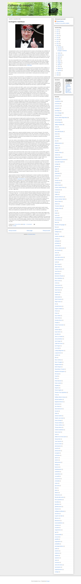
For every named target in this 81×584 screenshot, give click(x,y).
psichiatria (57, 243)
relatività (57, 555)
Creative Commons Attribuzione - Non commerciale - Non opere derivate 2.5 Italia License (69, 88)
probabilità (57, 543)
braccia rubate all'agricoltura (61, 117)
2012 (57, 41)
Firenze (56, 310)
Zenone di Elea (58, 443)
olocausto (57, 175)
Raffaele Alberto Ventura (60, 397)
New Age (57, 373)
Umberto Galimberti (59, 429)
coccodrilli (57, 476)
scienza (56, 129)
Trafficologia (29, 65)
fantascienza (57, 494)
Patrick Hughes (58, 390)
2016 (57, 33)
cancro (56, 215)
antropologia (57, 119)
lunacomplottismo (59, 522)
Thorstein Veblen (58, 206)
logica (56, 234)
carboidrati (57, 471)
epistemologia (58, 122)
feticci (56, 222)
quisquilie (57, 108)
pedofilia (57, 539)
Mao (56, 357)
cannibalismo (58, 217)
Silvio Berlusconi (58, 408)
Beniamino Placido (59, 276)
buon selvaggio (58, 113)
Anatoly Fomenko (59, 269)
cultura (56, 483)
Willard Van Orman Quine (60, 436)
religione (57, 147)
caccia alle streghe (59, 161)
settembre (60, 55)
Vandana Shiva (58, 208)
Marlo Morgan (58, 366)
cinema (56, 136)
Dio (55, 304)
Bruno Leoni (57, 280)
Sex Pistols (57, 406)
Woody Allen (57, 439)
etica (56, 140)
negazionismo (58, 529)
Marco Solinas (58, 359)
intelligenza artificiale (59, 511)
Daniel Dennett (58, 287)
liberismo (57, 518)
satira (56, 560)
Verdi (56, 434)
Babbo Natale (58, 185)
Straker (56, 203)
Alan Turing (57, 264)
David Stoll (57, 292)
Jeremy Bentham (58, 338)
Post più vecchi (46, 230)
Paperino (57, 387)
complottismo (58, 101)
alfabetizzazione (58, 143)
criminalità (57, 481)
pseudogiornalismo (59, 546)
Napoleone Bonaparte (60, 371)
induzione (57, 508)
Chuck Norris (58, 285)
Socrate (56, 411)
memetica (57, 525)
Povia (56, 394)
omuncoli (57, 536)
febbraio (59, 68)
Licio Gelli (57, 348)
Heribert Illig (57, 329)
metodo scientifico (59, 236)
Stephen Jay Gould (59, 418)
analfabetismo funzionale (60, 159)
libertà (56, 171)
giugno (59, 60)
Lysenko (57, 355)
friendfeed (57, 502)
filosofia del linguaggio (60, 224)
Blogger (48, 581)
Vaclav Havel (58, 432)
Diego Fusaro (58, 301)
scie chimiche (58, 250)
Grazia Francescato (59, 324)
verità (56, 262)
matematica (57, 173)
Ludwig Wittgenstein (59, 350)
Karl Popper (57, 345)
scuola (56, 150)
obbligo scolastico (59, 124)
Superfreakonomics (21, 178)
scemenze (57, 562)
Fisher (56, 313)
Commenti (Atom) (31, 234)
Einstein (56, 192)
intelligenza (57, 231)
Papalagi (57, 385)
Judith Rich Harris (59, 343)
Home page (29, 230)
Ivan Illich (57, 334)
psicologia (57, 110)
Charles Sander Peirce (60, 187)
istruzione (57, 513)
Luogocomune (58, 352)
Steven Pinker (58, 201)
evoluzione (57, 105)
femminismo (57, 220)
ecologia (14, 225)
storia (56, 126)
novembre (60, 49)
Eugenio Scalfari (58, 308)
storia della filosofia (59, 131)
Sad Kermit (57, 404)
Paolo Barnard (58, 380)
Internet (56, 154)
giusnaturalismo (58, 229)
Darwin (56, 133)
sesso (56, 252)
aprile (59, 64)
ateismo (56, 457)
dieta (56, 488)
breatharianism (58, 469)
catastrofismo (58, 474)
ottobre (59, 53)
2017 (57, 31)
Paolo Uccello (58, 383)
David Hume (57, 290)
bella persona (58, 462)
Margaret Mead (58, 364)
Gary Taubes (57, 315)
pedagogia (57, 241)
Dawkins (57, 294)
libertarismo (57, 520)
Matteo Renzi (58, 157)
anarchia (57, 448)
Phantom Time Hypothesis (60, 392)
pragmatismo (58, 541)
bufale (56, 213)
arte (56, 210)
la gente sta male (58, 515)
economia (57, 103)
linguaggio (57, 115)
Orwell (56, 376)
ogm (56, 532)
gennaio (59, 70)
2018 (57, 29)
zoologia (57, 571)
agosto (59, 57)
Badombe (57, 273)
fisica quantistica (58, 499)
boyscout (57, 467)
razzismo (57, 550)
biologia (56, 464)
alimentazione (58, 446)
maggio (59, 62)
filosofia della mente (59, 497)
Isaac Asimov (58, 331)
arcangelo (57, 453)
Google (56, 322)
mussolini (57, 527)
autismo (56, 460)
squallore (57, 255)
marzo (59, 66)
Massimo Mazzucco (59, 196)
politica (56, 145)
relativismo (57, 553)
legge (56, 168)
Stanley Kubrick (58, 415)
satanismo (57, 557)
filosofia (56, 99)
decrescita (57, 485)
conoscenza (57, 478)
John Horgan (58, 341)
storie (56, 178)
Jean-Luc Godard (59, 336)
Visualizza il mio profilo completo (62, 23)
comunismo (57, 138)
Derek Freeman (58, 299)
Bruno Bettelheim (58, 278)
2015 (57, 35)
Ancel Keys (57, 271)
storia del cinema (58, 564)
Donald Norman (58, 306)
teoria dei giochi (58, 259)
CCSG (56, 283)
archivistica (57, 455)
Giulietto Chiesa (58, 152)
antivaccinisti (57, 450)
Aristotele (57, 182)
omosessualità (58, 534)
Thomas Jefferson (59, 425)
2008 (57, 75)
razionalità (57, 245)
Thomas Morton (60, 21)
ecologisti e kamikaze (17, 22)
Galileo (56, 194)
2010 (57, 45)
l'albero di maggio (20, 5)
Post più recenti (12, 230)
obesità (56, 238)
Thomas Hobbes (58, 422)
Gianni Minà (57, 317)
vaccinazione (58, 567)
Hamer (56, 327)
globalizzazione (58, 506)
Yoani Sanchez (58, 441)
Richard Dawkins (58, 399)
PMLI (56, 378)
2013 (57, 39)
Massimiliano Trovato (59, 369)
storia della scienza (59, 257)
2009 (57, 73)
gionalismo (57, 504)
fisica (56, 227)
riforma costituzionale (59, 248)
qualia (56, 548)
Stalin (56, 413)
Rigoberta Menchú (59, 401)
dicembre (60, 47)
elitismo (56, 492)
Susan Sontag (58, 420)
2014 (57, 37)
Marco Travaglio (58, 362)
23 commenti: (29, 224)
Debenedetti (57, 297)
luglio (59, 58)
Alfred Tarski (57, 266)
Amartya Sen (58, 180)
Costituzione (57, 189)
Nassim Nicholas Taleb (60, 199)
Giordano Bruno (58, 320)
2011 (57, 43)
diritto (56, 490)
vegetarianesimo (58, 569)
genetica (57, 166)
